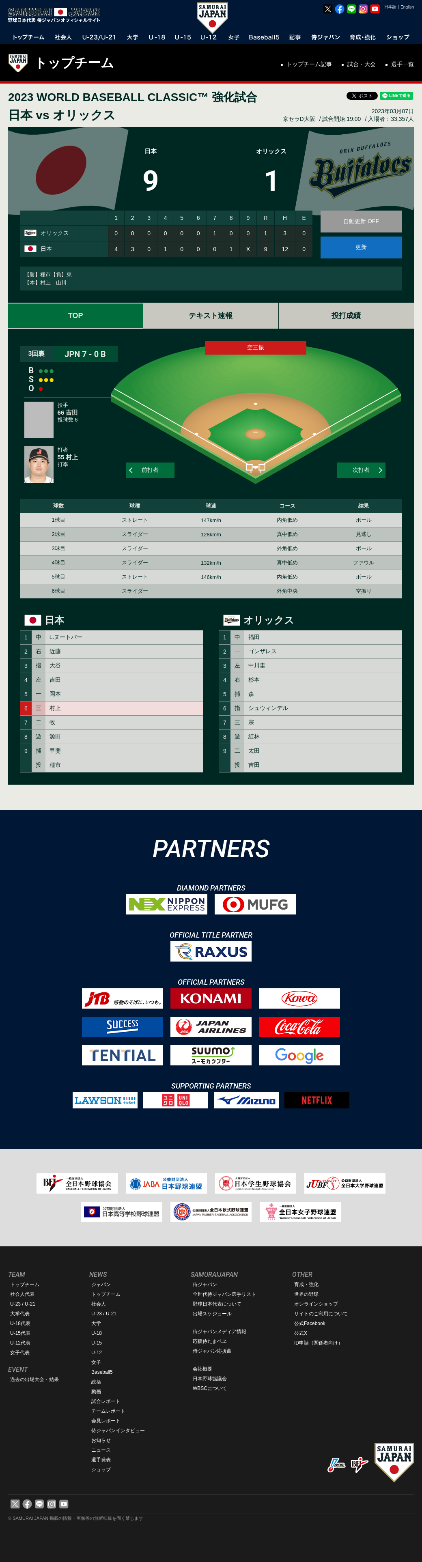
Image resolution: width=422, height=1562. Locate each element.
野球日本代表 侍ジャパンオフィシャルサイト (57, 15)
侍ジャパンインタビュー (118, 1430)
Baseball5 (102, 1372)
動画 (96, 1391)
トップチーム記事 (309, 64)
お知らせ (101, 1440)
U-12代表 (20, 1343)
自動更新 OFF (361, 221)
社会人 (98, 1304)
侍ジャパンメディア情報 (219, 1331)
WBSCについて (210, 1388)
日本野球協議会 (210, 1378)
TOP (75, 316)
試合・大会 (361, 64)
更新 (361, 247)
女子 (96, 1362)
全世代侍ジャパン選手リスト (224, 1294)
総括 (96, 1382)
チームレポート (108, 1411)
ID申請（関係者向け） (318, 1343)
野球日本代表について (217, 1304)
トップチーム (74, 63)
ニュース (101, 1450)
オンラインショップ (316, 1304)
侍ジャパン (205, 1284)
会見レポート (106, 1421)
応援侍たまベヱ (210, 1341)
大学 (96, 1323)
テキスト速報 (211, 316)
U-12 (96, 1352)
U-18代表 (20, 1323)
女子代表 (20, 1352)
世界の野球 (306, 1294)
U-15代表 (20, 1333)
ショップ (101, 1469)
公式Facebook (309, 1323)
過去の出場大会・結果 (34, 1379)
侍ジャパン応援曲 (212, 1351)
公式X (300, 1333)
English (407, 7)
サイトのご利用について (321, 1314)
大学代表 (20, 1314)
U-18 (96, 1333)
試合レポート (106, 1401)
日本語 (390, 6)
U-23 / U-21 (22, 1304)
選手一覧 (402, 64)
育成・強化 (306, 1284)
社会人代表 (22, 1294)
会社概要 (202, 1369)
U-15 (96, 1343)
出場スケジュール (212, 1314)
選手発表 (101, 1460)
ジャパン (101, 1284)
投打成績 (346, 316)
